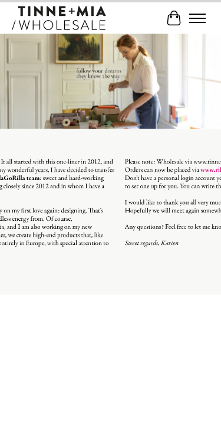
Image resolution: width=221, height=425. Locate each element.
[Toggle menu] (197, 18)
